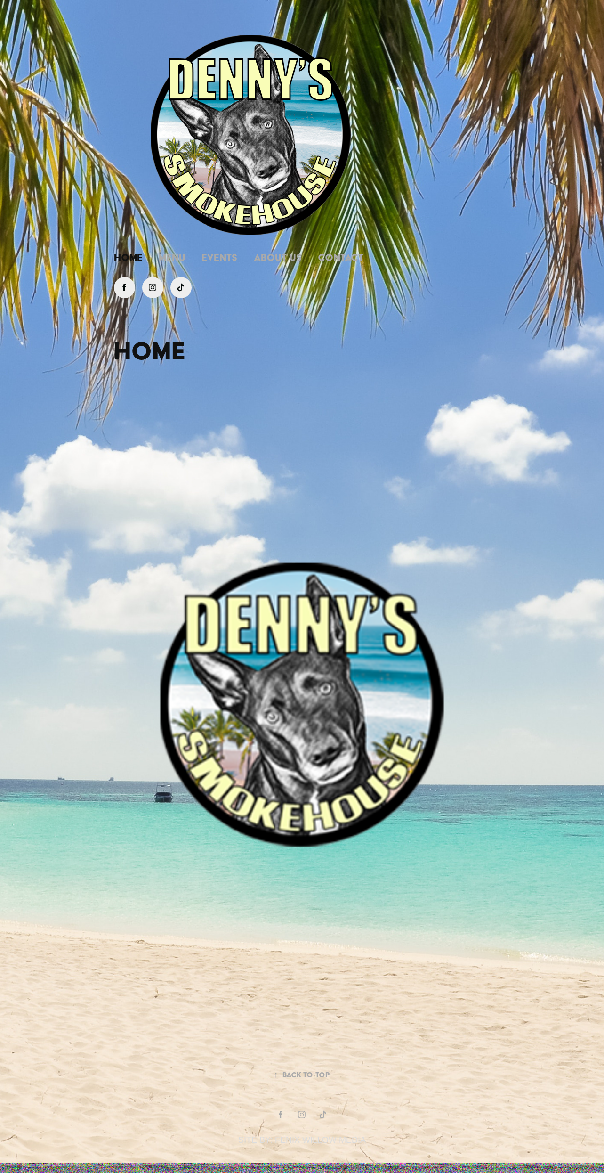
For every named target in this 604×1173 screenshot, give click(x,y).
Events (219, 257)
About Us (278, 257)
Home (128, 257)
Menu (172, 257)
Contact (340, 257)
